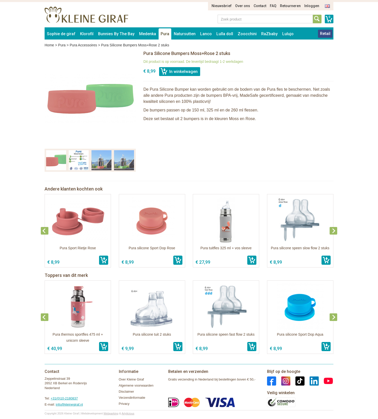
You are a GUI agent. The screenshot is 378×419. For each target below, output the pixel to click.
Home (49, 45)
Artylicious (128, 413)
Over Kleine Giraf (131, 379)
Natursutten (185, 33)
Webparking (111, 413)
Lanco (206, 33)
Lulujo (288, 33)
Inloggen (311, 6)
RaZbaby (269, 33)
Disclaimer (126, 391)
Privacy (124, 404)
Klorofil (86, 33)
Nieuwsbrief (222, 6)
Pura (165, 33)
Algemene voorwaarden (136, 385)
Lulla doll (224, 33)
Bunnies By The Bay (116, 33)
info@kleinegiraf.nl (69, 404)
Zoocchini (247, 33)
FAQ (273, 6)
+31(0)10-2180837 (64, 398)
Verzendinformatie (132, 397)
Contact (260, 6)
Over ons (242, 6)
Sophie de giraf (61, 33)
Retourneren (290, 6)
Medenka (147, 33)
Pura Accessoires (83, 45)
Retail (325, 33)
